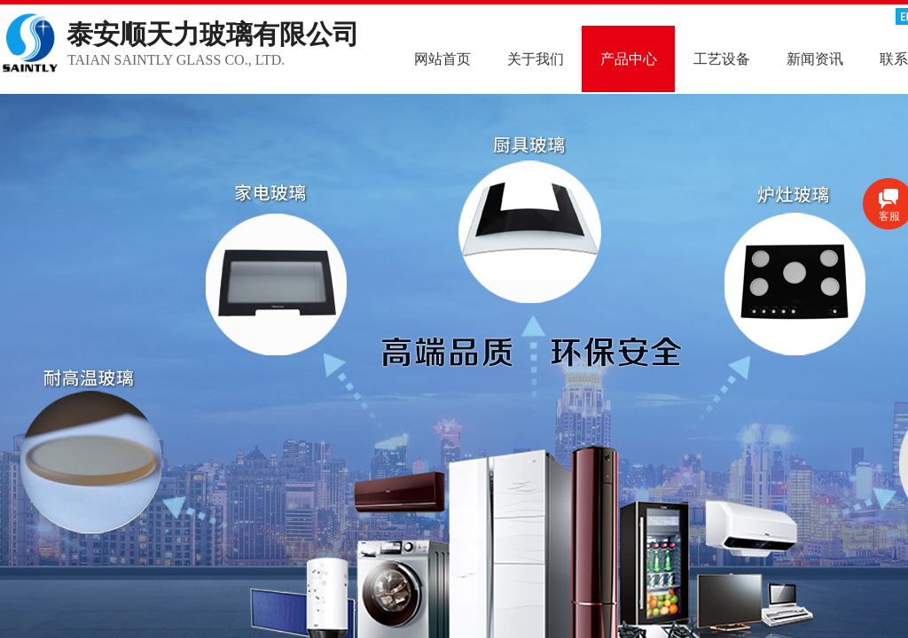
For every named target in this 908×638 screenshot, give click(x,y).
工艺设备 (721, 58)
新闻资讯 (815, 58)
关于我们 (535, 58)
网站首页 (442, 58)
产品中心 (628, 58)
